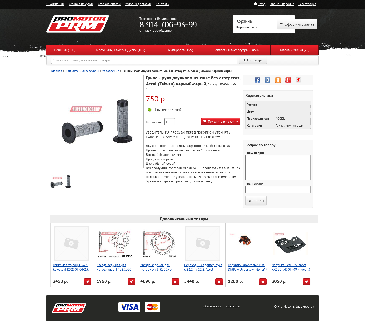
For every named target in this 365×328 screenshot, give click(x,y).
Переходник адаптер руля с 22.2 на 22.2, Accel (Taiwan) (203, 269)
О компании (55, 4)
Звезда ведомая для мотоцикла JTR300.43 (156, 267)
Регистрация (307, 4)
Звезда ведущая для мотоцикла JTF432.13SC (114, 267)
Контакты (162, 4)
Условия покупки (81, 4)
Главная (56, 70)
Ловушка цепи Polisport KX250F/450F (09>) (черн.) (291, 267)
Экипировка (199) (180, 50)
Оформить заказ (297, 24)
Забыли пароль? (282, 4)
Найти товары (253, 60)
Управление (110, 70)
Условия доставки (138, 4)
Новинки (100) (64, 50)
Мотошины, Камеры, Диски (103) (120, 50)
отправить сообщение (155, 30)
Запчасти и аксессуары (82, 70)
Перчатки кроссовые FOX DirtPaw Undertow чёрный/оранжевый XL (247, 269)
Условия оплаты (109, 4)
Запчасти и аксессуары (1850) (236, 50)
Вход (260, 4)
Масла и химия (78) (294, 50)
